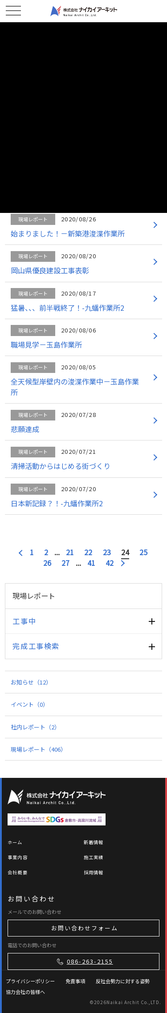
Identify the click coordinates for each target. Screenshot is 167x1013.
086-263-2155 (84, 961)
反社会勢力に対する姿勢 (123, 981)
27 (65, 563)
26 (47, 563)
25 (143, 552)
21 (70, 552)
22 (88, 552)
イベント (30, 704)
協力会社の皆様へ (25, 991)
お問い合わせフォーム (84, 928)
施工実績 (94, 857)
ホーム (15, 842)
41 (91, 563)
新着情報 (94, 842)
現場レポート (38, 749)
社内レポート (35, 727)
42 (110, 563)
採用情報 (94, 872)
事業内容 (18, 857)
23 (107, 552)
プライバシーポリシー (30, 981)
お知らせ (31, 682)
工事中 (24, 621)
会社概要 (18, 872)
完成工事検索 (36, 646)
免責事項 (75, 981)
